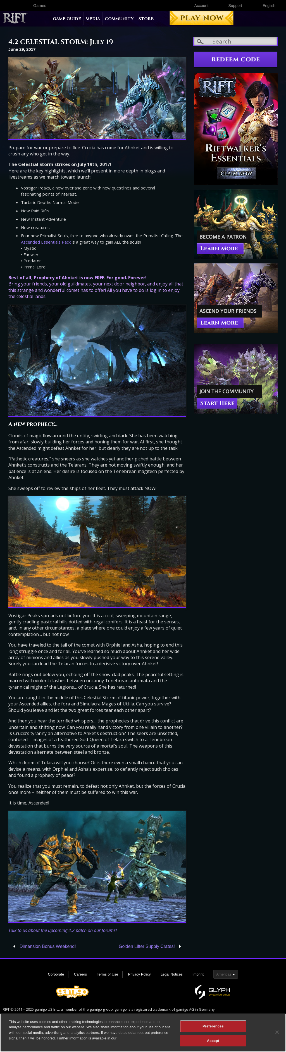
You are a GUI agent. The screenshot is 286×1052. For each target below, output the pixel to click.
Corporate (56, 974)
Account (201, 5)
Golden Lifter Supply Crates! (147, 946)
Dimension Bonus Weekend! (48, 946)
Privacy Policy (139, 974)
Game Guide (67, 18)
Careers (80, 974)
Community (119, 18)
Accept (213, 1042)
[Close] (277, 1033)
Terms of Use (107, 974)
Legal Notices (172, 974)
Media (93, 18)
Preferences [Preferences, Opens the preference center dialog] (213, 1027)
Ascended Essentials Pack (46, 242)
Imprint (198, 974)
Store (146, 18)
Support (235, 5)
